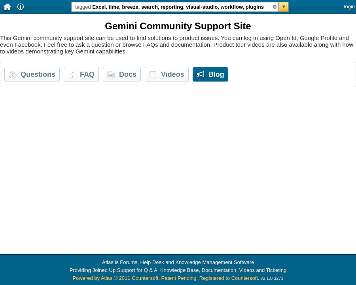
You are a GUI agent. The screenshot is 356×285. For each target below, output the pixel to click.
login (349, 7)
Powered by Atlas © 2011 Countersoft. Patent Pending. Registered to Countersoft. (165, 278)
